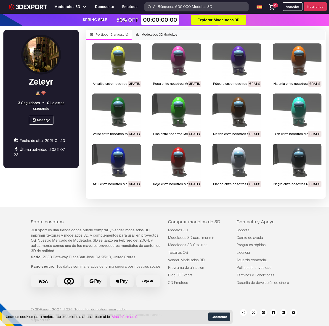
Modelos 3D (178, 230)
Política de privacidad (253, 267)
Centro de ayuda (249, 237)
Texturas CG (178, 252)
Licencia (243, 252)
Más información (125, 316)
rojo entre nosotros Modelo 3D (176, 184)
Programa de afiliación (186, 267)
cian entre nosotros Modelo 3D (296, 134)
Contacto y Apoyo (255, 222)
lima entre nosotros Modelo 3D (176, 134)
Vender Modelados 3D (186, 260)
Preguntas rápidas (251, 245)
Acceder (292, 7)
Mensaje (41, 120)
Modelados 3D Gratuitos (156, 34)
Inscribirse (315, 7)
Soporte (242, 230)
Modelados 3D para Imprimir (191, 237)
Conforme (219, 317)
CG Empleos (178, 282)
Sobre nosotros (47, 222)
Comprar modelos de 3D (194, 222)
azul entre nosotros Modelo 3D (116, 184)
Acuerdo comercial (251, 260)
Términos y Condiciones (255, 275)
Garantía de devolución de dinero (262, 282)
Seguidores (29, 103)
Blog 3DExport (180, 275)
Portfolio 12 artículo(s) (108, 34)
